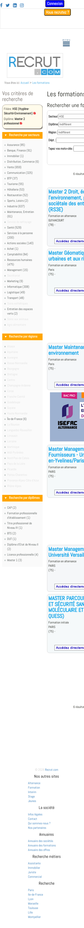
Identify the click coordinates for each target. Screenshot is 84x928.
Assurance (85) (16, 145)
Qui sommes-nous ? (39, 823)
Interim (32, 792)
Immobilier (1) (15, 156)
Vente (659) (14, 167)
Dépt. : (52, 140)
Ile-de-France (35, 894)
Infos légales (35, 814)
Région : (52, 132)
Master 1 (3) (14, 560)
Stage (31, 796)
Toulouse (33, 908)
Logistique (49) (16, 292)
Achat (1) (12, 249)
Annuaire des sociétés (40, 841)
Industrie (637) (16, 206)
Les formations (41, 83)
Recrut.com (51, 770)
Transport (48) (15, 298)
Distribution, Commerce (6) (23, 162)
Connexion (54, 3)
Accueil (25, 83)
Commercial (35, 877)
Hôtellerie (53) (15, 189)
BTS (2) (11, 533)
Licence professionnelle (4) (22, 554)
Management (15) (17, 270)
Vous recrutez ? (57, 12)
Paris (31, 890)
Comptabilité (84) (17, 254)
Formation (34, 787)
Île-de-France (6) (17, 419)
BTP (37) (12, 178)
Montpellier (34, 917)
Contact (32, 819)
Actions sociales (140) (20, 243)
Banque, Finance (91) (19, 150)
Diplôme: (53, 124)
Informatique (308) (18, 287)
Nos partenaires (37, 828)
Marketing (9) (15, 281)
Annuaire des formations (42, 845)
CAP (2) (11, 508)
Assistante (34, 863)
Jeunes (32, 801)
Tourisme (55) (15, 184)
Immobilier (34, 868)
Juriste (32, 872)
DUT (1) (11, 539)
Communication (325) (20, 173)
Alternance (34, 783)
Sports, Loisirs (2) (17, 201)
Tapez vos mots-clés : (60, 149)
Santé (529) (14, 227)
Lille (30, 912)
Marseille (33, 903)
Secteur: (53, 116)
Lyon (30, 899)
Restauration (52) (17, 195)
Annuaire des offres (39, 850)
